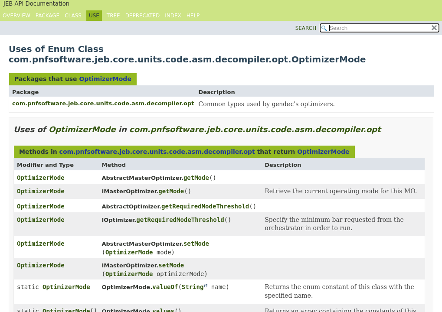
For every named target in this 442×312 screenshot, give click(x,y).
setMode (196, 243)
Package (47, 16)
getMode (196, 177)
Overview (16, 16)
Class (73, 16)
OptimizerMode (105, 78)
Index (173, 16)
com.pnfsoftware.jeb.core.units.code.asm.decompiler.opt (103, 103)
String (193, 286)
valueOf (165, 286)
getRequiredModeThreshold (205, 206)
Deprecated (142, 16)
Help (193, 16)
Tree (113, 16)
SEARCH (306, 28)
